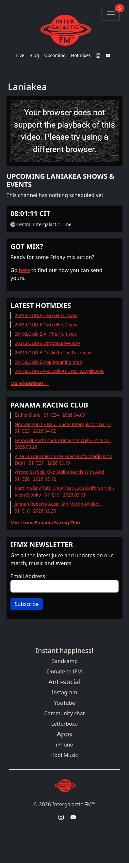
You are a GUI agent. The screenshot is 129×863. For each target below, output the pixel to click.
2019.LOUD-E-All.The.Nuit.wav (46, 334)
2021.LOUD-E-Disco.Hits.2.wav (46, 315)
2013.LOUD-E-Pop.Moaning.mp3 (48, 362)
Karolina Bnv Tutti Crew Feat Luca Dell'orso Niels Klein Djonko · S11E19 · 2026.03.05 (65, 491)
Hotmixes (81, 55)
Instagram (64, 692)
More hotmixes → (29, 383)
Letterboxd (64, 723)
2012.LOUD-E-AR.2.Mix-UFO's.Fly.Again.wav (59, 371)
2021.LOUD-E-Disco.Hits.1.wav (46, 324)
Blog (34, 55)
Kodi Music (64, 755)
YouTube (64, 702)
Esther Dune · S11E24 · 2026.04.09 (50, 415)
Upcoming (55, 55)
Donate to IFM (64, 671)
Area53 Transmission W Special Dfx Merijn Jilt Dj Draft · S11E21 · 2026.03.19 (64, 459)
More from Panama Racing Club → (48, 522)
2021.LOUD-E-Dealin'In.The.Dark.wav (53, 352)
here (24, 270)
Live (20, 55)
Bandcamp (64, 661)
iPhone (64, 744)
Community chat (64, 713)
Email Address (27, 576)
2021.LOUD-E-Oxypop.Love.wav (47, 343)
